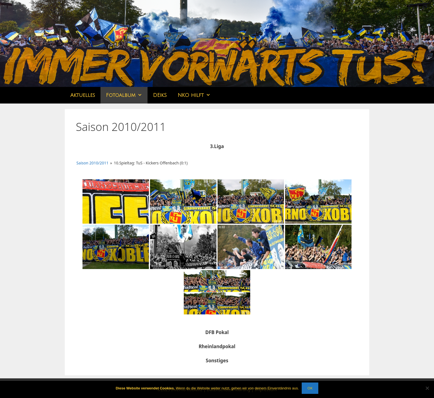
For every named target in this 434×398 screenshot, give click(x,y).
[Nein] (427, 388)
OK (310, 388)
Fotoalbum (127, 95)
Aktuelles (82, 95)
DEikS (160, 95)
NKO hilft (197, 95)
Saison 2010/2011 (92, 163)
